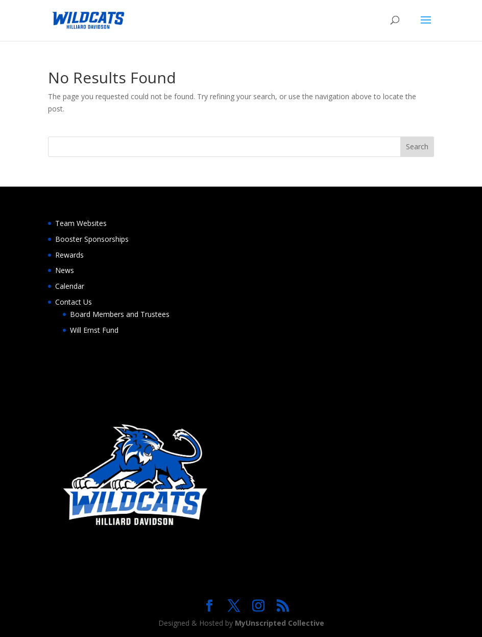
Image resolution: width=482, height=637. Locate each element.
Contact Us (73, 302)
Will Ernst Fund (94, 330)
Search (417, 146)
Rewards (69, 255)
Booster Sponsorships (92, 239)
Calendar (69, 286)
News (64, 270)
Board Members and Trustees (120, 314)
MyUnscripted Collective (279, 623)
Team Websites (81, 223)
